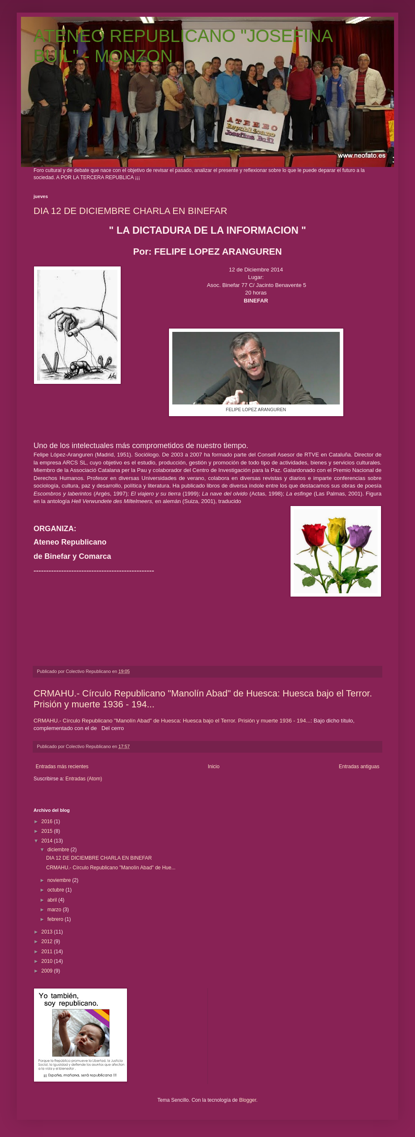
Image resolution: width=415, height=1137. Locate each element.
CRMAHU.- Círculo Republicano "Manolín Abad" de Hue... (111, 868)
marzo (55, 910)
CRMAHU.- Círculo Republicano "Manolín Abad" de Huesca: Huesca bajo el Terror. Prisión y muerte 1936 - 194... (172, 720)
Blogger (247, 1100)
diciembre (58, 850)
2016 (48, 821)
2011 (48, 951)
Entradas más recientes (62, 766)
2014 (48, 841)
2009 (48, 971)
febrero (56, 919)
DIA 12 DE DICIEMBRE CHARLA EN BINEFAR (130, 211)
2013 (48, 932)
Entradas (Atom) (83, 779)
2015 (48, 831)
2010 (48, 961)
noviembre (59, 880)
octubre (56, 890)
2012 (48, 941)
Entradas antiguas (359, 766)
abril (52, 900)
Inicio (214, 766)
